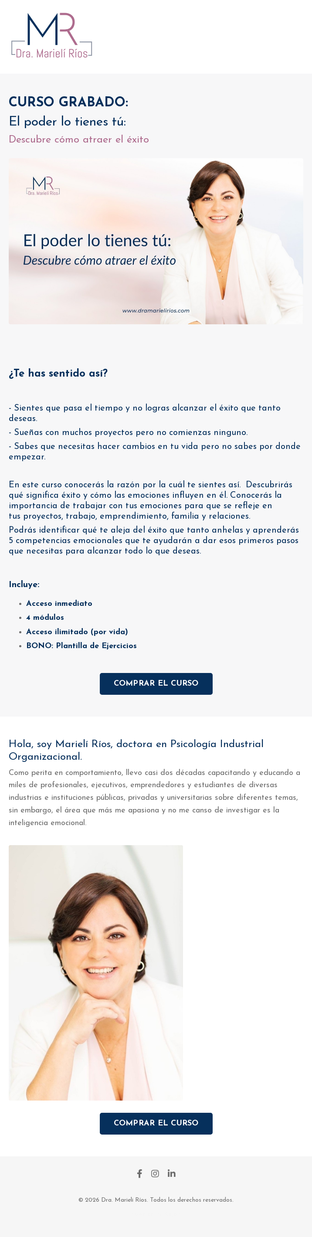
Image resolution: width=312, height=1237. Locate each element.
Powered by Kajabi (156, 1214)
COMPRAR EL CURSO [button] (156, 684)
